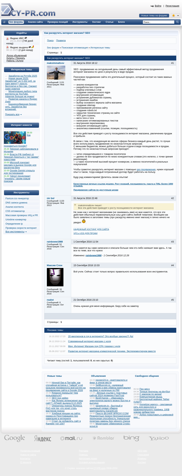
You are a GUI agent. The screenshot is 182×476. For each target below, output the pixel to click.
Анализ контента (15, 207)
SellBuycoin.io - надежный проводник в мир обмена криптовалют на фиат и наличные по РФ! (110, 388)
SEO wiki (142, 451)
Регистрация (172, 6)
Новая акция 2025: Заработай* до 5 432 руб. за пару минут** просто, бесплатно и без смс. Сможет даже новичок (21, 83)
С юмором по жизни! (151, 394)
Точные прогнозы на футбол (155, 391)
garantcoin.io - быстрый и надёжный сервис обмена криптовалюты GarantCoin (106, 408)
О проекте (25, 462)
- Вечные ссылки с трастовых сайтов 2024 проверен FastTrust (108, 394)
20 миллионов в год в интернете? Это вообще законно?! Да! (100, 336)
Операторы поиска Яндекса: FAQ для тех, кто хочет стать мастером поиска (64, 408)
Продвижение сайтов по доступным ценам (96, 190)
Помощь (83, 454)
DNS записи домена (16, 202)
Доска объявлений (17, 55)
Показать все (12, 114)
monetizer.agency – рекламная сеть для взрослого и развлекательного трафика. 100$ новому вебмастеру (153, 408)
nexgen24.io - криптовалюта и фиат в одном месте (108, 381)
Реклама (83, 451)
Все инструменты (15, 231)
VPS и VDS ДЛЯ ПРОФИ (85, 233)
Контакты (25, 458)
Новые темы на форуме (154, 15)
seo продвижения (146, 169)
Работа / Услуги (15, 60)
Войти (158, 6)
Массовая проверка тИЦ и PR (22, 215)
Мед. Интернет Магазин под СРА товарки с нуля (94, 346)
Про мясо (145, 389)
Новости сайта (28, 454)
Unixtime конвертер (16, 219)
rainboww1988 (93, 255)
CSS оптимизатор (15, 211)
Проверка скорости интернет (21, 228)
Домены (142, 458)
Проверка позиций (30, 451)
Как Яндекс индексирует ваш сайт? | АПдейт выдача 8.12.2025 (64, 401)
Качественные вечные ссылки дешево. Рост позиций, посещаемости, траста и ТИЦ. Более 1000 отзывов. (123, 185)
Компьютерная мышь (151, 396)
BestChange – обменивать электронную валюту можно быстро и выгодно (110, 400)
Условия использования (92, 462)
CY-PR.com (100, 468)
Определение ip (14, 224)
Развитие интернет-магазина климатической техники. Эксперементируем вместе (112, 351)
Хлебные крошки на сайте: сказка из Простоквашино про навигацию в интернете (63, 416)
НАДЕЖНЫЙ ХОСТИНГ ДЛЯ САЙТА (91, 229)
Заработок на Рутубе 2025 (22, 76)
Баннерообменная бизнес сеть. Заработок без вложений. (21, 107)
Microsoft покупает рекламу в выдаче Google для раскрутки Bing (20, 165)
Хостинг (142, 462)
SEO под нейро (60, 398)
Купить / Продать (16, 58)
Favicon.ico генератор (17, 198)
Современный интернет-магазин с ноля (89, 341)
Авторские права (88, 458)
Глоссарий (143, 454)
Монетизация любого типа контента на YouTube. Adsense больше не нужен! (21, 94)
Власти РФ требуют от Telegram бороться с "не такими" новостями (21, 157)
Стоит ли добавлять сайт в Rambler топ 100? (63, 422)
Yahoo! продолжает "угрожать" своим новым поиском (17, 179)
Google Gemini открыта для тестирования (19, 171)
